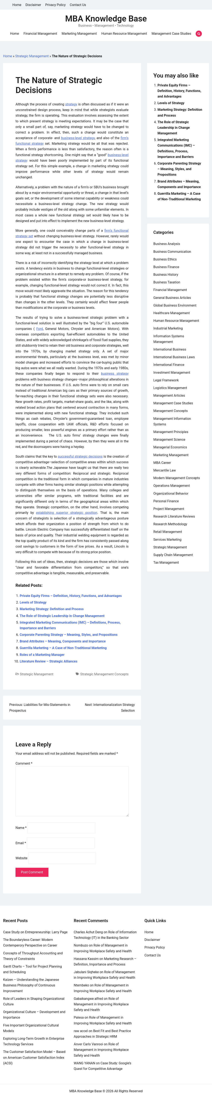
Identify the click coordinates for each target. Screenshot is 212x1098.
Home (16, 5)
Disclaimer (33, 5)
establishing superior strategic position (66, 513)
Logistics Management (170, 388)
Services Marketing (167, 540)
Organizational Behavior (170, 493)
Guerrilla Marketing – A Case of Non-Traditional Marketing (63, 648)
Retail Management (167, 532)
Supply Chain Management (173, 555)
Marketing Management (79, 34)
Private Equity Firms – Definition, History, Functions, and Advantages (71, 596)
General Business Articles (172, 298)
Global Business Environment (174, 305)
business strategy (115, 374)
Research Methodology (170, 524)
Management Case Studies (171, 34)
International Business (169, 349)
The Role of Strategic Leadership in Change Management (62, 616)
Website (21, 858)
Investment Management (171, 373)
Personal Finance (166, 501)
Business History (165, 275)
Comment (24, 763)
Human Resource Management (124, 34)
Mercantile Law (164, 470)
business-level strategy (78, 138)
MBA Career (162, 463)
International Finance (168, 365)
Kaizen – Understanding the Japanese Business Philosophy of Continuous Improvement (31, 985)
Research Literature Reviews (174, 516)
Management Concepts (170, 411)
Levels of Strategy (33, 602)
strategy (71, 104)
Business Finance (166, 267)
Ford (39, 329)
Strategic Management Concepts (104, 674)
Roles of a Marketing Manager (42, 655)
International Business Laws (174, 357)
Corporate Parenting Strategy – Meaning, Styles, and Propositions (69, 635)
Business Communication (172, 252)
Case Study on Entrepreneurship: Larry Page (35, 932)
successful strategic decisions (80, 456)
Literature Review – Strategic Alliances (48, 661)
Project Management (168, 509)
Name (21, 828)
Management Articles (169, 395)
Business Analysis (166, 244)
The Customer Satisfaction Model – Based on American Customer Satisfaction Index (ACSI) (34, 1057)
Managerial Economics (170, 447)
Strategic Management (32, 56)
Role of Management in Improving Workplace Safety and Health (101, 1004)
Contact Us (78, 5)
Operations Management (171, 486)
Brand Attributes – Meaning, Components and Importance (63, 641)
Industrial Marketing (168, 328)
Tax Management (166, 563)
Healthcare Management (171, 313)
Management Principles (170, 432)
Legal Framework (166, 380)
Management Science (169, 440)
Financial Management (40, 34)
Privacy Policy (55, 5)
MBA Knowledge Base (106, 19)
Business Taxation (166, 282)
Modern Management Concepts (176, 478)
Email (21, 843)
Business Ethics (165, 259)
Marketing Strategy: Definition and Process (52, 609)
